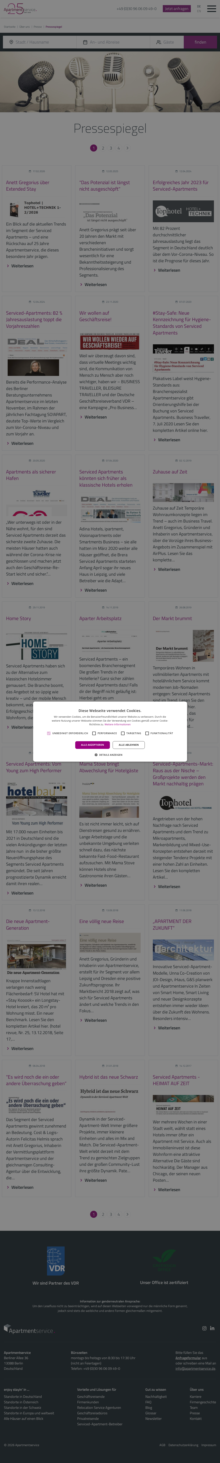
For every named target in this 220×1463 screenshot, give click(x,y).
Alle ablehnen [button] (129, 745)
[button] (110, 755)
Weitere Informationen (118, 724)
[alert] (110, 731)
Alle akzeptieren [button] (92, 745)
